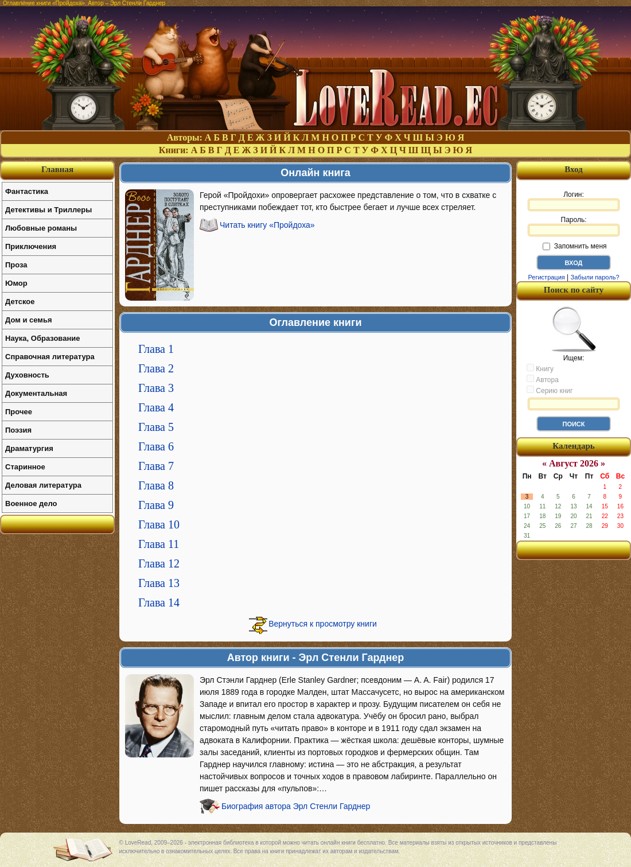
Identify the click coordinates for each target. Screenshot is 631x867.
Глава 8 (156, 485)
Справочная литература (50, 356)
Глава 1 (156, 349)
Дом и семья (28, 320)
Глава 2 (156, 368)
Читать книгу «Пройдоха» (267, 225)
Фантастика (26, 191)
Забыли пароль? (595, 277)
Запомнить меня (574, 246)
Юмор (16, 283)
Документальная (36, 393)
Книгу (540, 368)
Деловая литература (43, 485)
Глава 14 (159, 602)
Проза (16, 265)
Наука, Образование (42, 338)
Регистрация (546, 277)
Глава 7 (156, 466)
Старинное (25, 466)
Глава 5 (156, 427)
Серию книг (549, 390)
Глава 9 (156, 505)
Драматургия (29, 448)
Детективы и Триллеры (48, 209)
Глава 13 (159, 583)
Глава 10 (159, 524)
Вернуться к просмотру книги (322, 623)
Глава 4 (156, 407)
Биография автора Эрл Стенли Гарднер (295, 806)
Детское (19, 301)
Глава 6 (156, 446)
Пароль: (574, 226)
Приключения (30, 246)
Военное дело (31, 503)
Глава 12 (159, 563)
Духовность (27, 375)
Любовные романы (41, 228)
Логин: (574, 200)
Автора (543, 379)
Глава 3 (156, 388)
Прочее (18, 411)
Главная (57, 169)
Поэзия (18, 430)
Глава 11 (158, 544)
